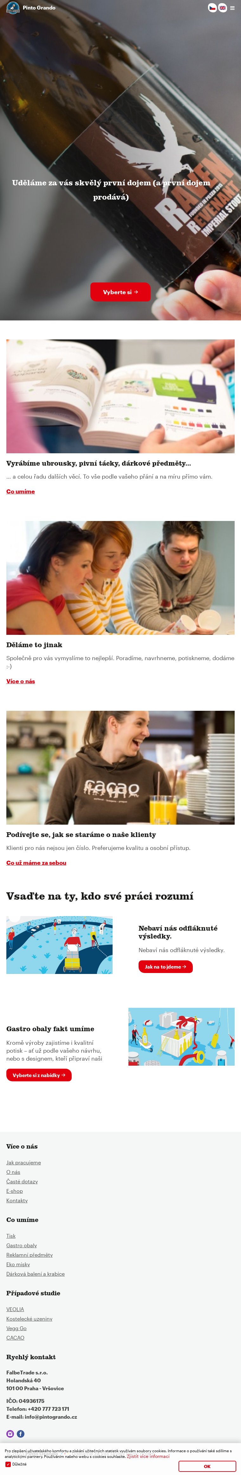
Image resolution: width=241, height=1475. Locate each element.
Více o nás (20, 681)
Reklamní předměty (29, 1255)
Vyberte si (117, 291)
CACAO (15, 1338)
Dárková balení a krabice (35, 1274)
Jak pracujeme (23, 1162)
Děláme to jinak (34, 645)
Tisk (11, 1236)
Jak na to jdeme (163, 967)
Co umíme (20, 491)
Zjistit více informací (148, 1456)
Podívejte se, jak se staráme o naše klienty (81, 835)
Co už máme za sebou (36, 862)
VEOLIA (15, 1309)
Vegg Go (16, 1328)
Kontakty (17, 1200)
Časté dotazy (22, 1181)
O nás (13, 1172)
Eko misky (18, 1264)
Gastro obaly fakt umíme (50, 1029)
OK (207, 1466)
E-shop (14, 1191)
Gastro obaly (21, 1245)
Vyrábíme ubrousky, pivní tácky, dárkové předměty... (98, 464)
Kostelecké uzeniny (29, 1319)
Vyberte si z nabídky (36, 1075)
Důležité (19, 1464)
